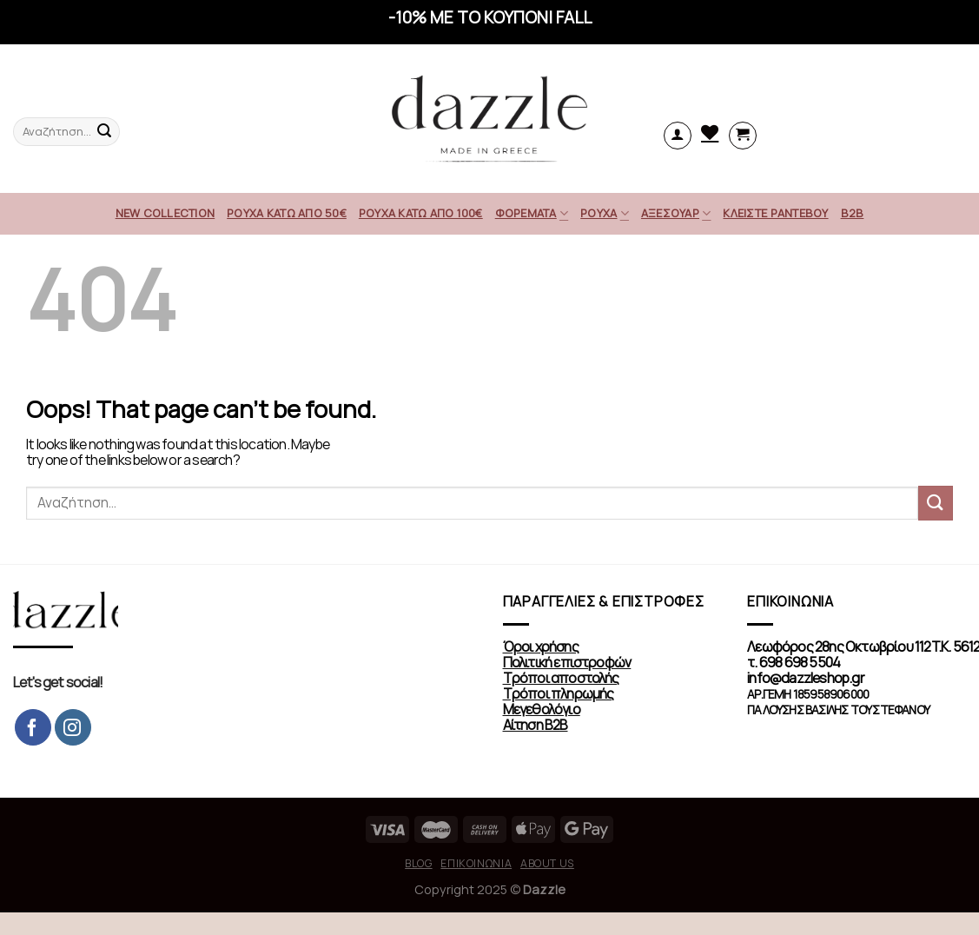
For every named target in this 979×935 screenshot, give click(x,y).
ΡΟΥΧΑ (604, 213)
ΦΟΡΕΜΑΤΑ (532, 213)
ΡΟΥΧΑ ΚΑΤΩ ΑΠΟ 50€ (287, 213)
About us (547, 864)
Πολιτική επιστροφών (567, 662)
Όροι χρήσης (541, 647)
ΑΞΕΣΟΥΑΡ (676, 213)
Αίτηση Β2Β (535, 725)
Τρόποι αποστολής (561, 678)
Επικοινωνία (476, 864)
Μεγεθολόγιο (541, 709)
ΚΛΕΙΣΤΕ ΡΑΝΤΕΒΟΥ (775, 213)
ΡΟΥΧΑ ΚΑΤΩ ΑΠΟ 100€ (421, 213)
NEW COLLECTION (165, 213)
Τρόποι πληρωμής (558, 694)
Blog (418, 864)
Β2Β (852, 213)
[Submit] (935, 503)
